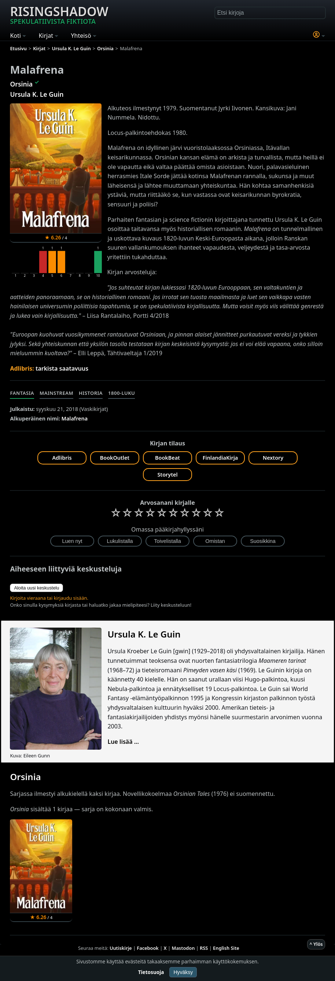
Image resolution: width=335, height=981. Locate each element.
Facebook (148, 948)
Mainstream (56, 393)
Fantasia (22, 393)
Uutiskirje (121, 948)
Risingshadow (59, 14)
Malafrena (75, 418)
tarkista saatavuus (62, 368)
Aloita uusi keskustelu (36, 588)
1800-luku (121, 393)
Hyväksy (183, 972)
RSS (204, 948)
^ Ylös (316, 944)
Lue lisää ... (123, 742)
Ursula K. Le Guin (36, 94)
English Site (226, 948)
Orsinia (21, 84)
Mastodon (183, 948)
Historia (91, 393)
